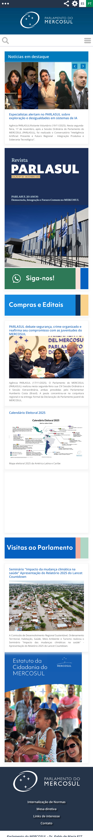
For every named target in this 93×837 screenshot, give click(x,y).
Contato (46, 823)
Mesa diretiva (46, 809)
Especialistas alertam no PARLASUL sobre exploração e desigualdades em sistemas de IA (43, 116)
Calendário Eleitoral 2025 (27, 413)
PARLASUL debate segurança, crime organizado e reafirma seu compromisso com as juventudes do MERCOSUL (45, 330)
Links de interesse (46, 816)
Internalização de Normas (46, 802)
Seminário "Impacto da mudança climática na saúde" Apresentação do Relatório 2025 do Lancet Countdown (45, 573)
